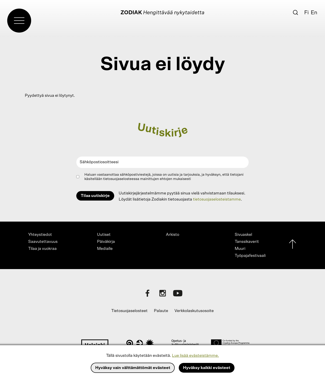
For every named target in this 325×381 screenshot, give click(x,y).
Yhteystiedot (40, 235)
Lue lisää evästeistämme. (195, 356)
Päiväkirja (106, 242)
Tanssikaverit (247, 242)
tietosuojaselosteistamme (217, 199)
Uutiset (104, 235)
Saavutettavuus (43, 242)
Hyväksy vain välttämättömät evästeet (132, 368)
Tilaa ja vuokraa (42, 249)
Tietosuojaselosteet (129, 311)
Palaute (161, 311)
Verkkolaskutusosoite (194, 311)
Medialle (105, 249)
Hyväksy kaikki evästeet (206, 368)
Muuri (240, 249)
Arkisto (172, 235)
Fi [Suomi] (306, 12)
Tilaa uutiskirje (95, 196)
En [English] (314, 12)
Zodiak (131, 12)
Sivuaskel (243, 235)
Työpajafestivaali (250, 256)
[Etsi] (295, 12)
